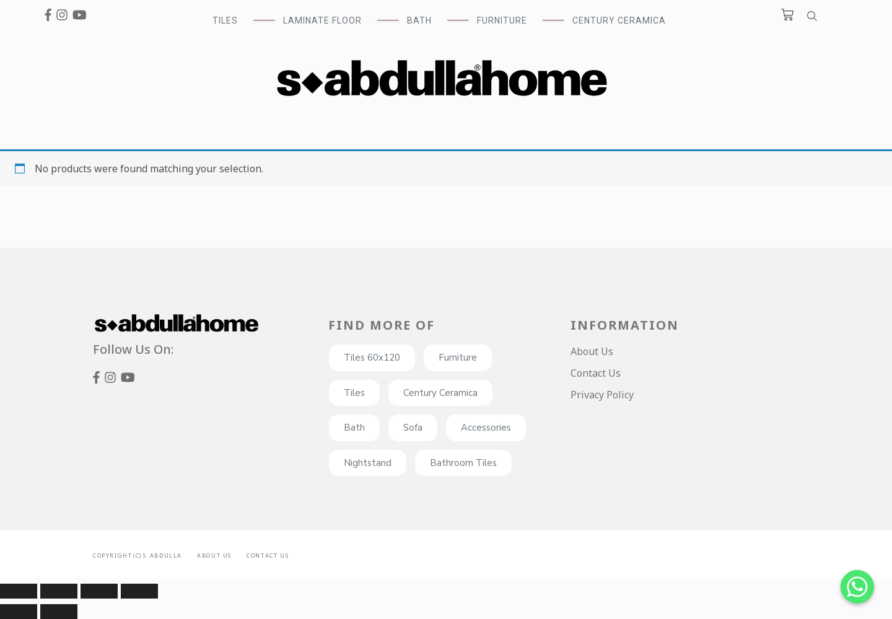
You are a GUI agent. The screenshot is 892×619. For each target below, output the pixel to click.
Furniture (458, 357)
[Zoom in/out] (139, 591)
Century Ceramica (619, 20)
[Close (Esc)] (18, 591)
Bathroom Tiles (463, 463)
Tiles (354, 393)
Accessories (486, 427)
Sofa (412, 427)
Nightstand (367, 463)
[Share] (58, 591)
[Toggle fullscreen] (99, 591)
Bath (354, 427)
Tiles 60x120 (372, 357)
